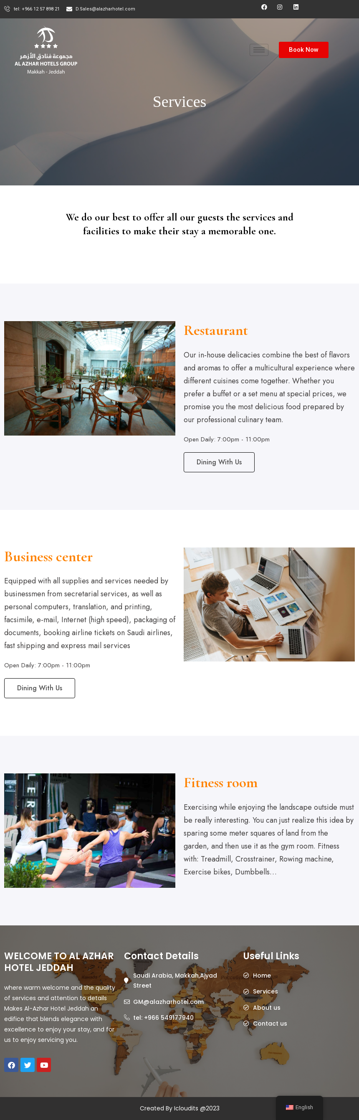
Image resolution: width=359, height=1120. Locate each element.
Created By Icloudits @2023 (180, 1108)
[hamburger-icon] (259, 50)
